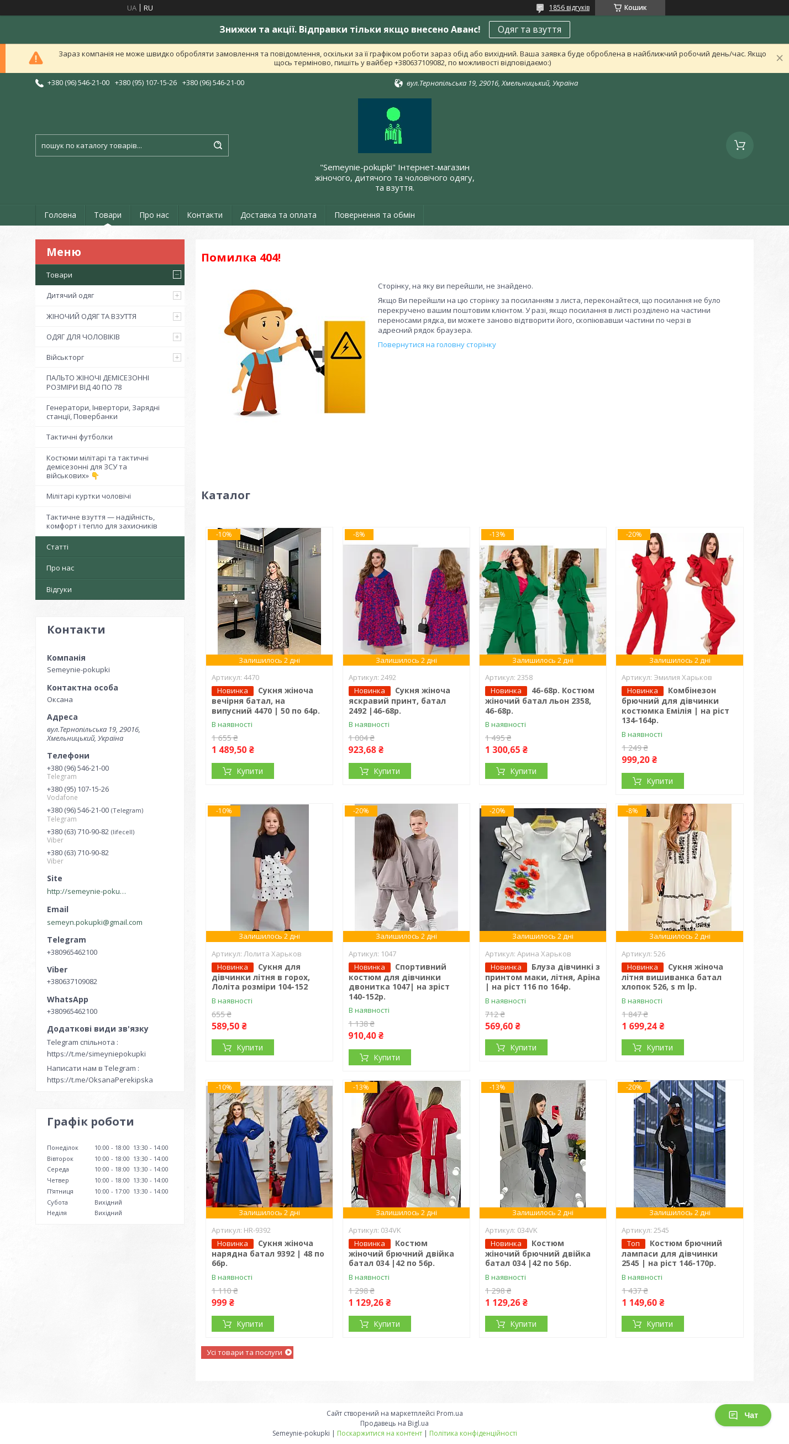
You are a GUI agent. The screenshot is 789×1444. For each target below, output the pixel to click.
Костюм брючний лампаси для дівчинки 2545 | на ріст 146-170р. (672, 1253)
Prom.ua (449, 1413)
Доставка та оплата (278, 215)
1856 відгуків (569, 7)
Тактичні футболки (79, 437)
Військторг (65, 357)
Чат (743, 1415)
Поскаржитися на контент (379, 1433)
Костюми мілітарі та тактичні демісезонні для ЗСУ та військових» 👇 (97, 467)
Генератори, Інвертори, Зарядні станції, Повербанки (103, 411)
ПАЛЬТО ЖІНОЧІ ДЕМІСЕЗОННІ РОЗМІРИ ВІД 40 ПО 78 (97, 382)
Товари (108, 215)
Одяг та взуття (529, 29)
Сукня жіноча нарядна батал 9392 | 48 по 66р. (268, 1253)
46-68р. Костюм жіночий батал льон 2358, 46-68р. (540, 700)
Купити (249, 771)
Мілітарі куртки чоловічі (88, 496)
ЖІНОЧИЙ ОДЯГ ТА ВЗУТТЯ (91, 316)
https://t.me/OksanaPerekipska (100, 1080)
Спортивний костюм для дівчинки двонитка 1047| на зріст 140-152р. (399, 981)
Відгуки (59, 589)
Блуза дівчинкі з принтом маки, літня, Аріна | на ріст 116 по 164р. (542, 976)
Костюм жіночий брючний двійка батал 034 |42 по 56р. (401, 1253)
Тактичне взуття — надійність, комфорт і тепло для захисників (101, 521)
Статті (57, 547)
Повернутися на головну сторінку (437, 344)
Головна (60, 215)
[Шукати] (218, 145)
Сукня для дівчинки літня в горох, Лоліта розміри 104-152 (261, 976)
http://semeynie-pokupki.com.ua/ (88, 891)
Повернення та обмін (374, 215)
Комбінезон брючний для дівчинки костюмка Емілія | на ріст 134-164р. (675, 705)
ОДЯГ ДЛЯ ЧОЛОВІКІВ (83, 337)
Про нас (154, 215)
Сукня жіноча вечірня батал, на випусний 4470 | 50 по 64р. (266, 700)
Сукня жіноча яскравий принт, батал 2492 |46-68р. (399, 700)
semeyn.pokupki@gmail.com (95, 922)
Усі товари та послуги (244, 1352)
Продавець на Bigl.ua (394, 1423)
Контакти (205, 215)
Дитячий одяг (70, 295)
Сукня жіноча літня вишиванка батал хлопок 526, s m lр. (672, 976)
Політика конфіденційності (473, 1433)
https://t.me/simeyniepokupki (96, 1054)
